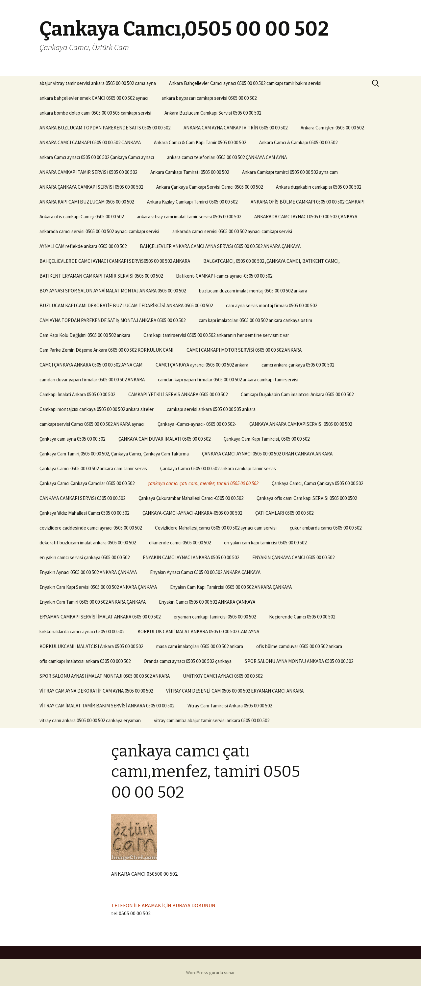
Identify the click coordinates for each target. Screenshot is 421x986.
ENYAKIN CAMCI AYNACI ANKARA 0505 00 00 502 (191, 557)
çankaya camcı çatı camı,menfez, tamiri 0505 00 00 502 (203, 483)
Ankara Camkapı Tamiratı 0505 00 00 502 (189, 172)
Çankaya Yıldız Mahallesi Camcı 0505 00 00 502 (84, 513)
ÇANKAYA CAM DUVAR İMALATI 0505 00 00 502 (164, 439)
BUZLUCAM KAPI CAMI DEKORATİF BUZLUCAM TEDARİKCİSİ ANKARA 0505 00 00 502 (126, 305)
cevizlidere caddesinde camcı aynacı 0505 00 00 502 (90, 528)
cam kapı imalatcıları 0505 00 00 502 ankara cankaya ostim (255, 320)
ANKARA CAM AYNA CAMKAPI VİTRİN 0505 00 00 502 (235, 127)
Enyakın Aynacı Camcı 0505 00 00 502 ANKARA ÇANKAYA (205, 572)
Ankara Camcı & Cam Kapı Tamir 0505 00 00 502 (200, 142)
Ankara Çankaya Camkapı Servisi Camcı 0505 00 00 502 (209, 187)
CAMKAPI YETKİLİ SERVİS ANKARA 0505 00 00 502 (178, 394)
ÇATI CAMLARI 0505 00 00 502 (284, 513)
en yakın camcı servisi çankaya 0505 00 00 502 (84, 557)
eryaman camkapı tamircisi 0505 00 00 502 (215, 617)
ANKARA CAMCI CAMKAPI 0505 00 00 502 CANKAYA (90, 142)
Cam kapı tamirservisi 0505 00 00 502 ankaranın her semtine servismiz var (216, 335)
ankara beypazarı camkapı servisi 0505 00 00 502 (209, 98)
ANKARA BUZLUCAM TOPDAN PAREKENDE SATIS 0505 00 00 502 (104, 127)
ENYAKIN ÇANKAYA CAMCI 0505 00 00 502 (293, 557)
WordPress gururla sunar (210, 972)
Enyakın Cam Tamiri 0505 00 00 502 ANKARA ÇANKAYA (92, 602)
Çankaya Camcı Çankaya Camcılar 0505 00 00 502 (87, 483)
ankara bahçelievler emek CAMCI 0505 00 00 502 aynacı (93, 98)
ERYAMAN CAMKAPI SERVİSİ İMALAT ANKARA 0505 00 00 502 (100, 617)
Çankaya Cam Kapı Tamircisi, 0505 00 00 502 (267, 439)
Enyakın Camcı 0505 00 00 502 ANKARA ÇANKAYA (207, 602)
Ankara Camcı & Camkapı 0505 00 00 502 (298, 142)
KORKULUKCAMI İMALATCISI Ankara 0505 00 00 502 (91, 646)
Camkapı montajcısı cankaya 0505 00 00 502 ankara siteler (96, 409)
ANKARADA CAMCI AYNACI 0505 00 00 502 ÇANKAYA (305, 216)
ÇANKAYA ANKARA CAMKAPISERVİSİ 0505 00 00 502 (300, 424)
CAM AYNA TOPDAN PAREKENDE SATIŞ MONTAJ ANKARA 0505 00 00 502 (112, 320)
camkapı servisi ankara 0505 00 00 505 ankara (211, 409)
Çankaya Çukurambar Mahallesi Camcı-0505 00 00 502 (190, 498)
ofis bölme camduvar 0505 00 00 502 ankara (299, 646)
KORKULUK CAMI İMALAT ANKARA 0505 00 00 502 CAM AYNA (198, 631)
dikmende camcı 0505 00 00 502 (180, 542)
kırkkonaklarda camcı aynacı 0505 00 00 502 (81, 631)
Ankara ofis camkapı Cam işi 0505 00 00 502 (81, 216)
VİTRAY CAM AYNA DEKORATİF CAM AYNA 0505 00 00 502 (96, 691)
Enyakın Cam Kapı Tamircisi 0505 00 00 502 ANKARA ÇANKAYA (231, 587)
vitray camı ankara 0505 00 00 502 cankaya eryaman (90, 720)
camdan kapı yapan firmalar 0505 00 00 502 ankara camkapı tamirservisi (228, 379)
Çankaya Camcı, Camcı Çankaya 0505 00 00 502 (317, 483)
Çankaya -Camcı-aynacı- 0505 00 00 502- (197, 424)
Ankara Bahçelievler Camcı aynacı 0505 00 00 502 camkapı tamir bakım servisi (245, 83)
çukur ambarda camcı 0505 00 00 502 (325, 528)
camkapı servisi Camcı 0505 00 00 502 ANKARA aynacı (91, 424)
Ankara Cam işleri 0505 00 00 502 (332, 127)
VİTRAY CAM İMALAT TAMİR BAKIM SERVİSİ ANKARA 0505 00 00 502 (106, 705)
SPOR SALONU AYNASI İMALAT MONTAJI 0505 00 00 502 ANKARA (104, 676)
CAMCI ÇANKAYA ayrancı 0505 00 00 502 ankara (202, 365)
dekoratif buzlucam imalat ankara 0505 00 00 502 (87, 542)
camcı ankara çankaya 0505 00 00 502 (297, 365)
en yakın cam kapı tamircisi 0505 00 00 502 (265, 542)
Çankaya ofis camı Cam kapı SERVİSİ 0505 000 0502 (307, 498)
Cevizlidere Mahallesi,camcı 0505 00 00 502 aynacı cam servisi (216, 528)
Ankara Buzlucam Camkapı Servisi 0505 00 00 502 (212, 113)
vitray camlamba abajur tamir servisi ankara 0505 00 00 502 (211, 720)
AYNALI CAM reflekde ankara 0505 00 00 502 (83, 246)
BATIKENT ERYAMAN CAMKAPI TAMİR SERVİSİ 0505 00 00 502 (101, 276)
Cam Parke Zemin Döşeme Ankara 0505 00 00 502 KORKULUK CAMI (106, 350)
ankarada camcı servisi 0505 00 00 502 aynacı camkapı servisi (99, 231)
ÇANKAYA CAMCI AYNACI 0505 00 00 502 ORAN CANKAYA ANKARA (267, 454)
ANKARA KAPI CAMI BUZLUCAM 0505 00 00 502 (86, 202)
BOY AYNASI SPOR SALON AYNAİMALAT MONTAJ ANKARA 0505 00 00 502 (112, 291)
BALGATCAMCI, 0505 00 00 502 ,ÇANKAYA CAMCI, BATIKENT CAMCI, (271, 261)
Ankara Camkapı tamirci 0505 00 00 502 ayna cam (290, 172)
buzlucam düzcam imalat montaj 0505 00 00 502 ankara (253, 291)
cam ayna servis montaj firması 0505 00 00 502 (271, 305)
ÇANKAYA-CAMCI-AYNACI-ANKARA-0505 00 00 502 (192, 513)
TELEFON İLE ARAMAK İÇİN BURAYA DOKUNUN (163, 905)
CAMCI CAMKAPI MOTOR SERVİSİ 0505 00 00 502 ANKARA (244, 350)
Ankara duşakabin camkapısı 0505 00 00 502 (318, 187)
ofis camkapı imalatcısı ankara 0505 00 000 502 (85, 661)
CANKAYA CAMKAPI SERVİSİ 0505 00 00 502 (82, 498)
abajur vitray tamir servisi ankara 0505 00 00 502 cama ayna (97, 83)
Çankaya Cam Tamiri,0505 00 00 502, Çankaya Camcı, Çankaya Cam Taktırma (114, 454)
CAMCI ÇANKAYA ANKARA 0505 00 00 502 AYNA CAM (90, 365)
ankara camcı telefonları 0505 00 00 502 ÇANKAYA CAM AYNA (227, 157)
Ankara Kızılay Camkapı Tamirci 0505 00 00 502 (192, 202)
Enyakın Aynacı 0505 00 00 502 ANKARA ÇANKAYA (88, 572)
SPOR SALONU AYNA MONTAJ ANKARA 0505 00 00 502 (299, 661)
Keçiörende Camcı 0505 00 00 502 (302, 617)
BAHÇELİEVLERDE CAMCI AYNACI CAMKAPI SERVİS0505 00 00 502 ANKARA (114, 261)
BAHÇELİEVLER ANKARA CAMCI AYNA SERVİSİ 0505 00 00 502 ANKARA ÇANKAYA (220, 246)
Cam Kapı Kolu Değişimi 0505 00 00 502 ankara (84, 335)
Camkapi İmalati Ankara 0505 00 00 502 (77, 394)
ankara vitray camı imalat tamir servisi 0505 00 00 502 (189, 216)
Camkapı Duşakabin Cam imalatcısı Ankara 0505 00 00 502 (297, 394)
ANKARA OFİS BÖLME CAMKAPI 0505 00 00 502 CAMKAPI (307, 202)
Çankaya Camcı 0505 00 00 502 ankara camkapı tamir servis (218, 468)
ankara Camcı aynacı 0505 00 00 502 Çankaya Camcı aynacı (96, 157)
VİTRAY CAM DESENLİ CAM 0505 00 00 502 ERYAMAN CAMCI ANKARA (235, 691)
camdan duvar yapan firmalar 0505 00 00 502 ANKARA (92, 379)
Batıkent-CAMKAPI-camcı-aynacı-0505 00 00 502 (224, 276)
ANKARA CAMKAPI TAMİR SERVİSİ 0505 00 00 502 (88, 172)
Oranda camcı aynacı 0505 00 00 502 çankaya (188, 661)
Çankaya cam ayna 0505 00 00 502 (72, 439)
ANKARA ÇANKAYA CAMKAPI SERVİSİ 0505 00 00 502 (91, 187)
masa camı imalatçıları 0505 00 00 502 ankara (199, 646)
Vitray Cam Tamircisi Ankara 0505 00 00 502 (229, 705)
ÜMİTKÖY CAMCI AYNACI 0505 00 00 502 (222, 676)
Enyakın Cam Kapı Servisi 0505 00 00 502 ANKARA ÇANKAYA (98, 587)
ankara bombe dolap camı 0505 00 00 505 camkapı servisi (95, 113)
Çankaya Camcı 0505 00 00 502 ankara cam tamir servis (93, 468)
